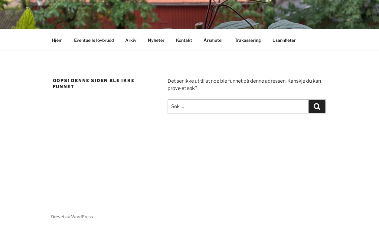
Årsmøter (213, 40)
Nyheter (156, 40)
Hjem (57, 40)
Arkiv (130, 40)
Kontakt (184, 40)
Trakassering (248, 40)
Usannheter (284, 40)
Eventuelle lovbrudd (94, 40)
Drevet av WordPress (72, 216)
